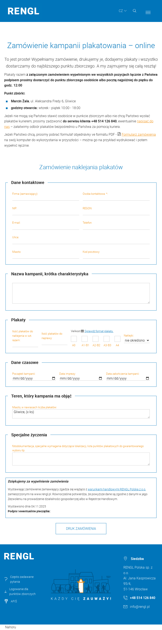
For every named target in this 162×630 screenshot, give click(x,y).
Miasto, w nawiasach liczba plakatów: (81, 412)
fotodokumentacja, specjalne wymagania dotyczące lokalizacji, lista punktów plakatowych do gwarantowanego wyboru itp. (81, 455)
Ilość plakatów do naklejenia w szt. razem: (25, 338)
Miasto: (45, 254)
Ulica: (81, 239)
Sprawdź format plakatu (99, 331)
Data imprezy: (81, 376)
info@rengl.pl (140, 606)
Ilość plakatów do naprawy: (55, 338)
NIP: (45, 210)
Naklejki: (137, 338)
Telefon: (116, 225)
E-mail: (45, 225)
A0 (74, 341)
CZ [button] (121, 10)
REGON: (116, 210)
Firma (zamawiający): (45, 196)
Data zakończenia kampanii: (128, 376)
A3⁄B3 (107, 341)
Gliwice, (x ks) (81, 413)
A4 (117, 341)
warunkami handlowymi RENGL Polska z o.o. (117, 489)
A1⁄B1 (85, 341)
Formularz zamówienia (139, 134)
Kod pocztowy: (116, 254)
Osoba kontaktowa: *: (116, 196)
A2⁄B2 (96, 341)
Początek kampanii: (34, 376)
